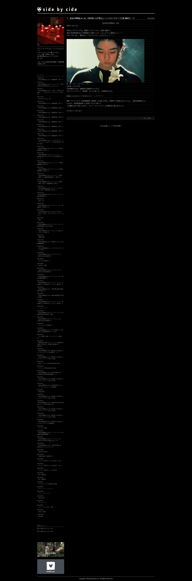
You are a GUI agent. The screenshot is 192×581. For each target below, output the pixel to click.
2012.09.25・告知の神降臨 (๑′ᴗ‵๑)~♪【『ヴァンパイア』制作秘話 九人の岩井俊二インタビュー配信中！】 (50, 282)
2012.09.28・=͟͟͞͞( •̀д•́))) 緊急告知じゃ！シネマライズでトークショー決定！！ (50, 248)
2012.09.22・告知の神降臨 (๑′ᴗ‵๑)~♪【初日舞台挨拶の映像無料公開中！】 (50, 288)
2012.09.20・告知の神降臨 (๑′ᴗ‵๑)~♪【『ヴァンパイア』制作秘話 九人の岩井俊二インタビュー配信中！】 (50, 301)
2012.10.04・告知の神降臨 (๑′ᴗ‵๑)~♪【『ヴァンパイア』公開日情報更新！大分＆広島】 (50, 224)
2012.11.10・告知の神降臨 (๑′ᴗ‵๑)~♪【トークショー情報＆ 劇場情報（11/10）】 (50, 148)
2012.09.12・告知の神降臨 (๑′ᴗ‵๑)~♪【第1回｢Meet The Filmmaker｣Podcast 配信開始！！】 (49, 372)
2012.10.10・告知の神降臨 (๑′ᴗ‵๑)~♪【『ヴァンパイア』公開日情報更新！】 (50, 194)
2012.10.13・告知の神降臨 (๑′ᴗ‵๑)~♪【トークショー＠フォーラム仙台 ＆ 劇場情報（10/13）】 (50, 188)
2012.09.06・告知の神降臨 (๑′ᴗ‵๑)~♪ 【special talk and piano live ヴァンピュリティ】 (49, 445)
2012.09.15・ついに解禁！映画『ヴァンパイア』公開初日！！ (49, 336)
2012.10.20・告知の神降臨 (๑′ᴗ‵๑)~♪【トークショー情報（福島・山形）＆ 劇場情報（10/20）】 (49, 181)
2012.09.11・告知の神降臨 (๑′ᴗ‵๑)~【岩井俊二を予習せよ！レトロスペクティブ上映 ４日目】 (50, 396)
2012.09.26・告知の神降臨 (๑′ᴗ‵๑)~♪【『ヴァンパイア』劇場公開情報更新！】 (50, 276)
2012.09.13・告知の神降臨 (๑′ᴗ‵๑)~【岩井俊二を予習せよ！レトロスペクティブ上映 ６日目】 (50, 356)
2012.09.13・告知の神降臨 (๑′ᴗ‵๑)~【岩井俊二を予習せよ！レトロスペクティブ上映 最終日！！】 (50, 350)
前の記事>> (118, 126)
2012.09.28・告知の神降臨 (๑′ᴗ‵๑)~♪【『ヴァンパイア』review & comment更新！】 (49, 254)
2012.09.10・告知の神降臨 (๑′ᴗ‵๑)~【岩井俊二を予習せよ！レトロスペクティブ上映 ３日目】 (50, 408)
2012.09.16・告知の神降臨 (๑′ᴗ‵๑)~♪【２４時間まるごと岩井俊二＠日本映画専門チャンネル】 (50, 329)
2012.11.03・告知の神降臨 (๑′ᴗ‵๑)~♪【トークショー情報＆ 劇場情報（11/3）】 (50, 162)
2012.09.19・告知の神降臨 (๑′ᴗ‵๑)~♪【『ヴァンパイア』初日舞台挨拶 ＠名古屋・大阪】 (50, 312)
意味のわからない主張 (45, 528)
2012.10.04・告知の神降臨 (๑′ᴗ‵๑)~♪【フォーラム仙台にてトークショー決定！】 (50, 230)
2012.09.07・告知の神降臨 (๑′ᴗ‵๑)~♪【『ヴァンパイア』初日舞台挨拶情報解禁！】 (50, 432)
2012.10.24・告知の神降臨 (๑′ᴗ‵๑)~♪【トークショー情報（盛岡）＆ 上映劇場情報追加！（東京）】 (49, 175)
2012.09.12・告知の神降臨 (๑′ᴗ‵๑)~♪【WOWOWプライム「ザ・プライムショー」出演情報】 (49, 385)
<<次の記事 (103, 126)
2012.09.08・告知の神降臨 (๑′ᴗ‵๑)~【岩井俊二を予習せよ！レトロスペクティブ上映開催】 (50, 421)
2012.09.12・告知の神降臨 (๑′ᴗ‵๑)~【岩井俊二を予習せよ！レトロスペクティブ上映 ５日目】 (50, 378)
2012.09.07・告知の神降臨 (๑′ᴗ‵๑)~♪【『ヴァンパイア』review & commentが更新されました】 (49, 438)
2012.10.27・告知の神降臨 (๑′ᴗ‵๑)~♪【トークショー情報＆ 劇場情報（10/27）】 (50, 169)
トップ (110, 126)
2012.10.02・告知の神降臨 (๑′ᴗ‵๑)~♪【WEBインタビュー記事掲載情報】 (50, 241)
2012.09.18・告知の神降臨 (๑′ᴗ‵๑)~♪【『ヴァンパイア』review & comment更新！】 (49, 318)
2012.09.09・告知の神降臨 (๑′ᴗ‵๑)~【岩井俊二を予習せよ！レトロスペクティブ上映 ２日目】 (50, 415)
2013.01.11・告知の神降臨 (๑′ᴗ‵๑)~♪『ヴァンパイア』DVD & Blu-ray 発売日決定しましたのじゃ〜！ (50, 84)
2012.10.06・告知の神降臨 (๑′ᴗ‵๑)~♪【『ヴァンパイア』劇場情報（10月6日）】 (50, 205)
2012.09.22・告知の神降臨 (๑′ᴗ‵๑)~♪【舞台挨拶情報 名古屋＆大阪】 (50, 295)
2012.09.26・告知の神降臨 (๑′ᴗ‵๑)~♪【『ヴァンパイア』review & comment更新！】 (49, 269)
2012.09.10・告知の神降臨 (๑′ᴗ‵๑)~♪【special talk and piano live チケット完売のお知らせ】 (50, 402)
